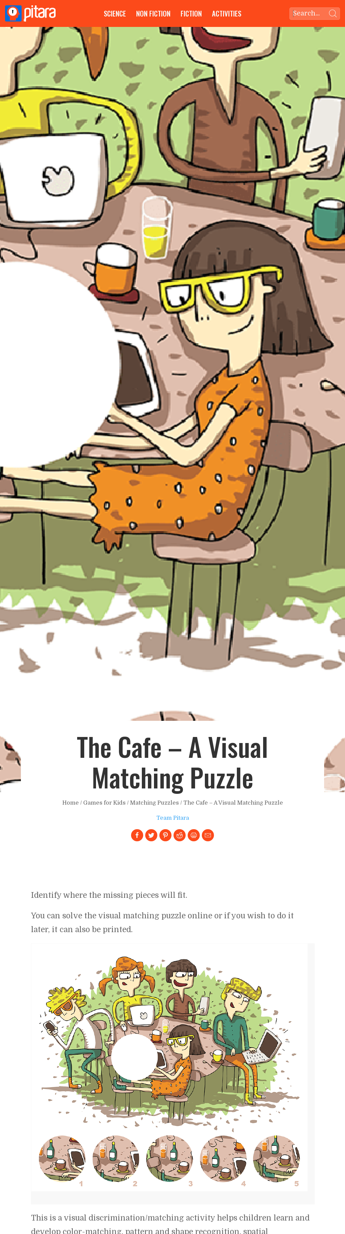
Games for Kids (104, 803)
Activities (226, 13)
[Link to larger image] (169, 1067)
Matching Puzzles (154, 803)
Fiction (191, 13)
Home (70, 803)
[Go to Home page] (30, 13)
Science (115, 13)
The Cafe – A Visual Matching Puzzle (233, 803)
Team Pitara (172, 818)
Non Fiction (153, 13)
